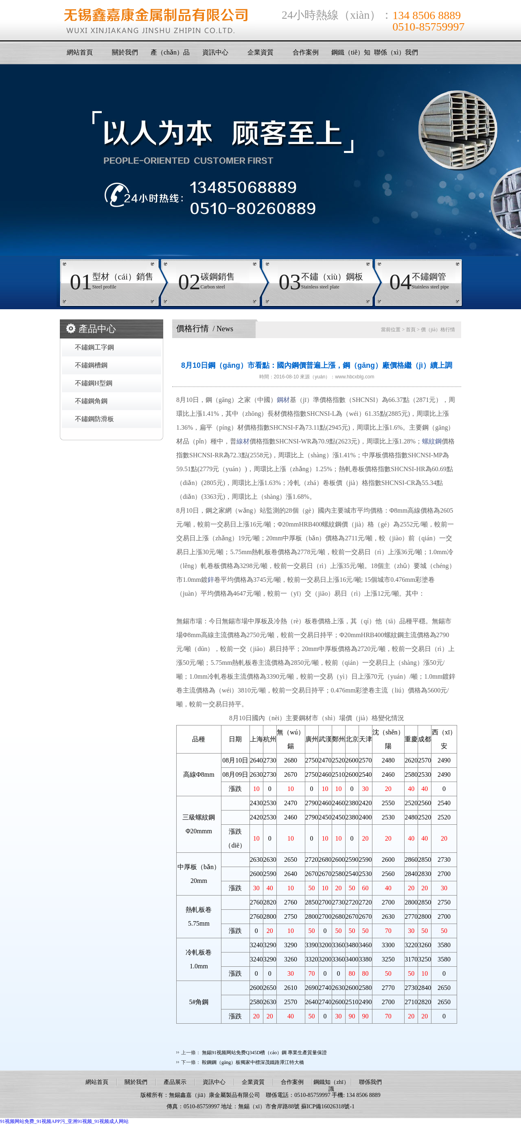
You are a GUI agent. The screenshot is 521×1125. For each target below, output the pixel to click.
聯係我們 (370, 1082)
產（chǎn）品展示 (170, 55)
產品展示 (175, 1082)
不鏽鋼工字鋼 (94, 347)
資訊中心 (215, 52)
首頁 (411, 329)
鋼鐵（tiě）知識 (350, 55)
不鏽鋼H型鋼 (93, 383)
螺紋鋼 (432, 441)
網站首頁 (80, 52)
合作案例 (306, 52)
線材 (243, 441)
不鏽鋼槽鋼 (91, 365)
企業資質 (260, 52)
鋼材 (283, 399)
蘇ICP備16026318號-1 (328, 1106)
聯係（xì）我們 (396, 52)
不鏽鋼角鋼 (91, 401)
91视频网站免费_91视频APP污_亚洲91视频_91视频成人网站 (64, 1121)
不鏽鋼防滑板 (94, 418)
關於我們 (125, 52)
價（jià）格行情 (438, 329)
